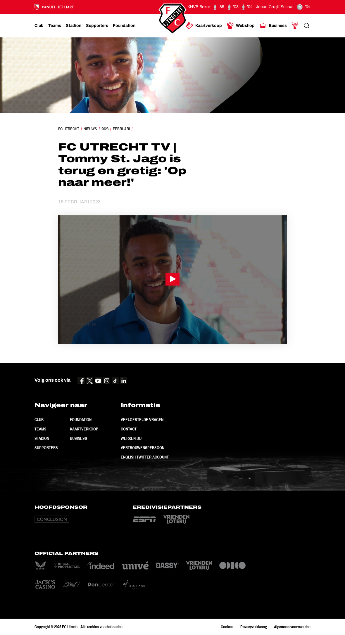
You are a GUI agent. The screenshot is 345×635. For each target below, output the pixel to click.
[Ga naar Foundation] (124, 25)
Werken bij (131, 438)
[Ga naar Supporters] (97, 25)
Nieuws (90, 129)
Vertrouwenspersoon (142, 447)
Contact (129, 429)
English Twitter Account (145, 457)
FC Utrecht (68, 129)
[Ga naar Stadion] (73, 25)
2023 (104, 129)
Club (39, 419)
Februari (121, 129)
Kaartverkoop (84, 429)
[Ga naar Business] (273, 25)
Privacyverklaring (253, 626)
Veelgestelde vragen (142, 419)
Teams (40, 429)
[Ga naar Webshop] (241, 25)
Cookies (227, 626)
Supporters (46, 447)
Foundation (81, 419)
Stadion (41, 438)
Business (78, 438)
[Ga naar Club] (39, 25)
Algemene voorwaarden (292, 626)
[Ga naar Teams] (54, 25)
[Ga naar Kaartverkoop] (204, 25)
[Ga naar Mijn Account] (295, 25)
